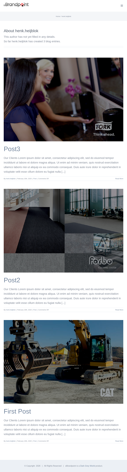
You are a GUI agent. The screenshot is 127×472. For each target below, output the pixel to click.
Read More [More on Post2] (119, 310)
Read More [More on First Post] (119, 441)
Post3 (12, 148)
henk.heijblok (11, 179)
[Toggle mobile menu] (122, 5)
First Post (17, 411)
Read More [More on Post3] (119, 179)
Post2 (12, 280)
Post (35, 179)
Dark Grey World (87, 466)
